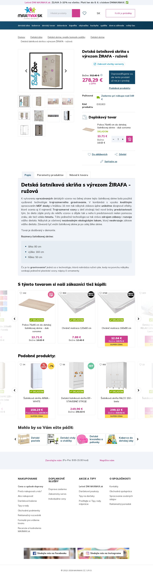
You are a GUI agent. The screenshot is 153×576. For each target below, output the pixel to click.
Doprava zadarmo (58, 489)
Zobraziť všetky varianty (110, 64)
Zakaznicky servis (57, 494)
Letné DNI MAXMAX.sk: (38, 2)
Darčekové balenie (27, 501)
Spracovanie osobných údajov (121, 498)
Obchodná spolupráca (121, 491)
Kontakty (114, 486)
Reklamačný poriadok (120, 504)
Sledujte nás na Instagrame (105, 553)
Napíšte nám (107, 460)
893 (104, 364)
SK (98, 13)
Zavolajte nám (53, 460)
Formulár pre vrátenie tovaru (28, 522)
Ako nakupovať (25, 496)
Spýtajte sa (110, 161)
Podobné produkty (119, 88)
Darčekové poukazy (89, 491)
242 (24, 293)
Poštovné (87, 95)
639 (144, 293)
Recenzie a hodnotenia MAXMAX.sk (29, 530)
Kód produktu (87, 105)
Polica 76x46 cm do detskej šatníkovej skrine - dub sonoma (114, 126)
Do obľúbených (99, 154)
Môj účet (91, 13)
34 (24, 364)
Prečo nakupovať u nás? (30, 491)
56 (64, 364)
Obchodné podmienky (29, 510)
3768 (105, 293)
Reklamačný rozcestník (29, 515)
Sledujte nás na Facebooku (51, 553)
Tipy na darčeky (87, 496)
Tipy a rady (23, 505)
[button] (26, 71)
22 (143, 364)
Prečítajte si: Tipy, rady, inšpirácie (90, 502)
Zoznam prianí (84, 13)
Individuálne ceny (57, 498)
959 (64, 293)
